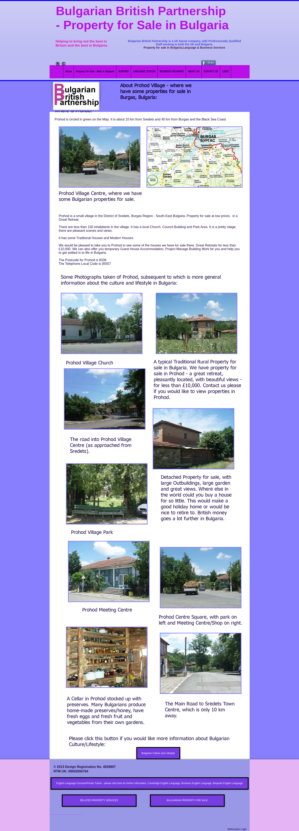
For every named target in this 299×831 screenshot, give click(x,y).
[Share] (208, 62)
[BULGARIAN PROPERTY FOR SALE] (187, 800)
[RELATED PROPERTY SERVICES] (99, 800)
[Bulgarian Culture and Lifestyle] (158, 753)
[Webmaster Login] (237, 829)
